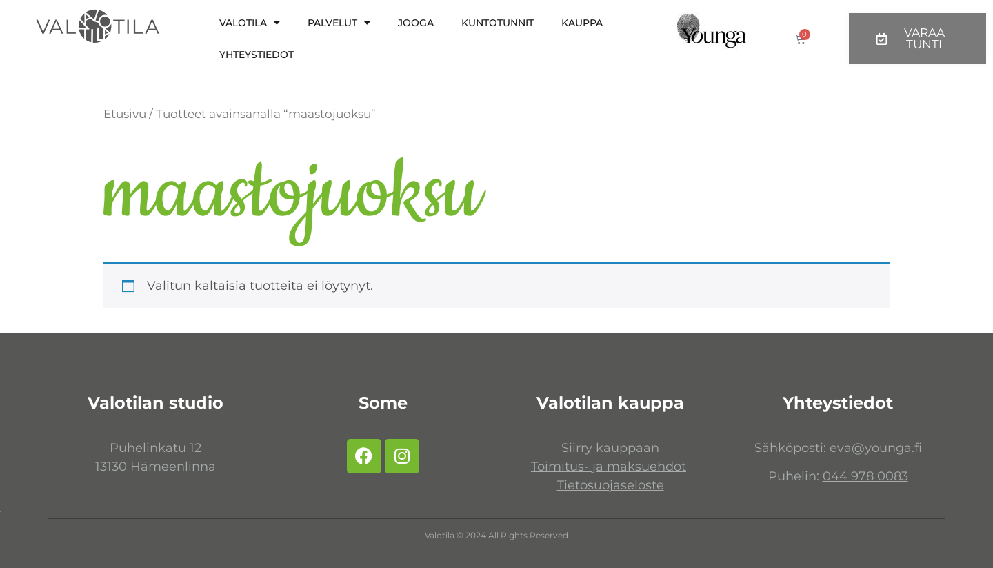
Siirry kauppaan (610, 448)
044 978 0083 (865, 476)
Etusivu (124, 114)
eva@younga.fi (876, 448)
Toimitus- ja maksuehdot (608, 466)
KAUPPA (582, 23)
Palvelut (339, 23)
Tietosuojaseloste (610, 485)
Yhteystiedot (256, 54)
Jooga (416, 23)
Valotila (249, 23)
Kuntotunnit (497, 23)
